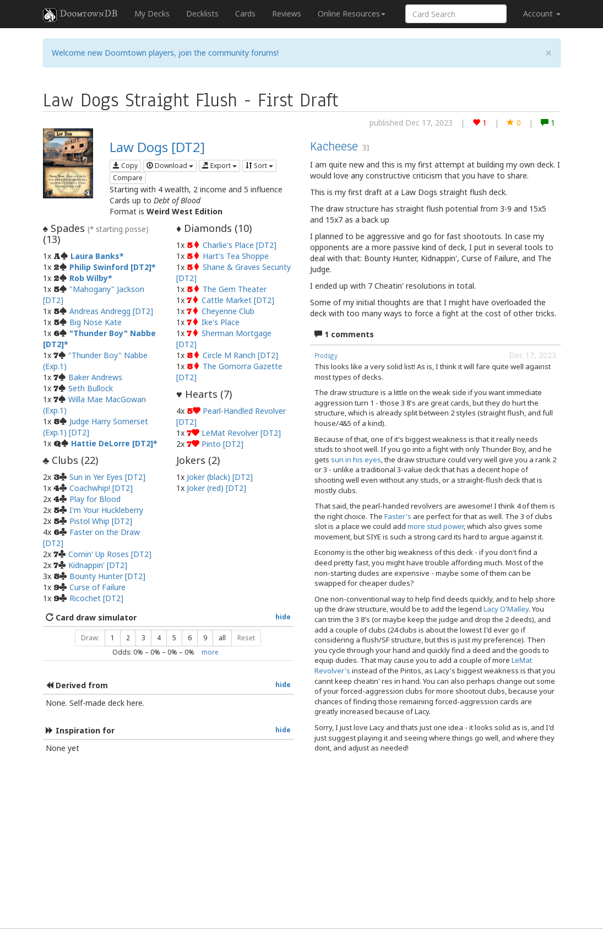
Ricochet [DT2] (96, 598)
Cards (245, 13)
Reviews (286, 13)
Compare (128, 177)
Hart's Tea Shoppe (236, 256)
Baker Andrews (95, 377)
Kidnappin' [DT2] (97, 565)
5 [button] (174, 637)
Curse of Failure (97, 587)
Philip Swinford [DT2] (110, 267)
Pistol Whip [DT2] (100, 521)
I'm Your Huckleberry (106, 510)
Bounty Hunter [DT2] (107, 576)
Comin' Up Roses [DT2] (109, 554)
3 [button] (143, 637)
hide (283, 616)
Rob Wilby (88, 278)
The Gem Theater (235, 289)
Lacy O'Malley (506, 609)
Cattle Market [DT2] (238, 300)
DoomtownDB (80, 15)
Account (542, 13)
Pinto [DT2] (222, 444)
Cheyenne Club (228, 311)
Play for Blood (95, 499)
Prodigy (326, 356)
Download (169, 165)
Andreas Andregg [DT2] (111, 311)
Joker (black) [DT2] (220, 477)
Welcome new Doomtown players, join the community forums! (165, 52)
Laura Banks (94, 256)
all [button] (222, 637)
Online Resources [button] (351, 13)
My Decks (152, 13)
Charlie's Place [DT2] (239, 245)
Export (219, 165)
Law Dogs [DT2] (157, 147)
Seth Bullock (90, 388)
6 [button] (190, 637)
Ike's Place (221, 322)
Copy (125, 165)
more (210, 651)
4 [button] (159, 637)
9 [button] (205, 637)
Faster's (397, 516)
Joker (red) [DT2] (216, 488)
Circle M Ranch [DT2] (240, 355)
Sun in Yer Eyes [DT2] (107, 477)
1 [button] (113, 637)
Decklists (202, 13)
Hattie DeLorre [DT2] (112, 443)
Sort (259, 165)
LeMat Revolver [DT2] (241, 433)
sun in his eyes (356, 459)
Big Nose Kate (95, 322)
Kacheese (334, 146)
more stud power (436, 526)
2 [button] (128, 637)
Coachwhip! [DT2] (101, 488)
